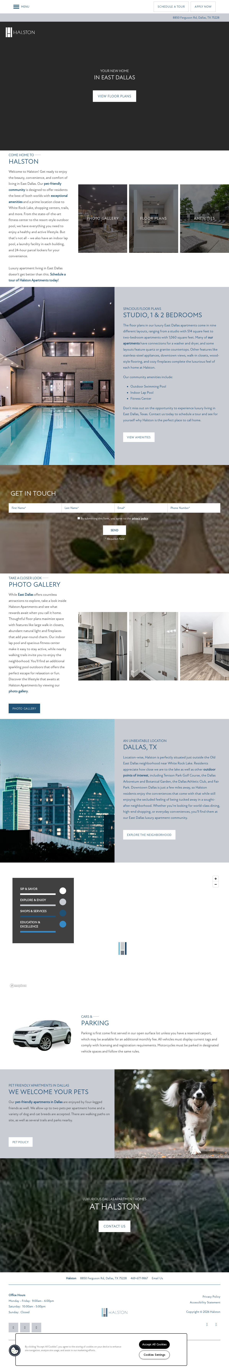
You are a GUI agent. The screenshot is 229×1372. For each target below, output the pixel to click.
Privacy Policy (211, 1297)
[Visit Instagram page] (25, 1327)
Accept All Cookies (154, 1344)
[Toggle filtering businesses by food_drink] (62, 890)
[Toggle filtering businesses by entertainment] (62, 902)
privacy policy (140, 518)
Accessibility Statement (205, 1302)
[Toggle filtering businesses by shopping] (62, 913)
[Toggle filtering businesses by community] (62, 924)
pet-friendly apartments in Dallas (39, 1102)
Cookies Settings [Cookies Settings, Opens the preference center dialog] (154, 1354)
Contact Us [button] (114, 1226)
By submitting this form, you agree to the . (115, 518)
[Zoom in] (215, 879)
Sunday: (14, 1312)
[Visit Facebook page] (13, 1327)
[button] (171, 7)
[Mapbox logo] (18, 985)
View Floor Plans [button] (114, 96)
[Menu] (21, 6)
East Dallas (25, 594)
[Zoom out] (215, 884)
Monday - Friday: (19, 1301)
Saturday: (15, 1306)
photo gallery (18, 691)
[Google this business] (36, 1327)
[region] (114, 931)
